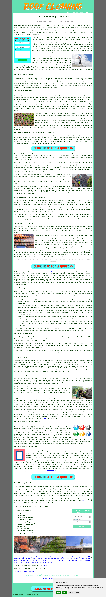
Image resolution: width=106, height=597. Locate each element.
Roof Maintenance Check (42, 557)
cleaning (30, 174)
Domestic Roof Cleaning (22, 558)
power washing (31, 461)
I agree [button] (58, 592)
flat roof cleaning (76, 457)
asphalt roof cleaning (72, 462)
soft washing (83, 452)
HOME (68, 12)
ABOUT (76, 12)
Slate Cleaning (32, 560)
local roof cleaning (41, 459)
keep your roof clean (79, 295)
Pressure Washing (72, 558)
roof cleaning (37, 57)
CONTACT (82, 12)
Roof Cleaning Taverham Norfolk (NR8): (28, 25)
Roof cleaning (19, 272)
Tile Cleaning (58, 557)
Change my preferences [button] (74, 592)
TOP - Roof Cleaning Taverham (24, 571)
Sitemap (15, 584)
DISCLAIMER (88, 12)
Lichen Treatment (46, 560)
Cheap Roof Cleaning (72, 557)
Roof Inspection (19, 560)
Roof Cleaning (21, 584)
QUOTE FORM (50, 470)
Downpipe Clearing (25, 557)
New (26, 584)
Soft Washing (86, 557)
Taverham (54, 272)
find (19, 486)
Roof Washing (48, 558)
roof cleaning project (37, 502)
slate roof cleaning (51, 453)
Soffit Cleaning (19, 562)
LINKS (72, 12)
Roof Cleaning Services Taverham (31, 506)
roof (74, 32)
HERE (45, 418)
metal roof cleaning (51, 461)
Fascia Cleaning (85, 560)
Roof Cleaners (37, 558)
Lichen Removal (59, 558)
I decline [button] (64, 592)
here (83, 500)
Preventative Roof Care (45, 562)
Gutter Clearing (85, 558)
